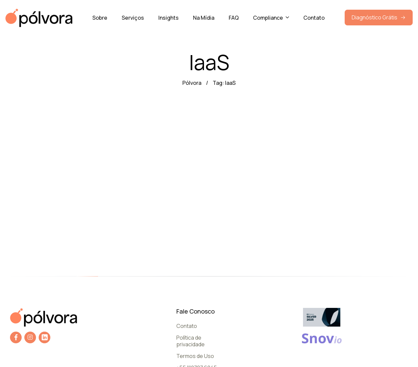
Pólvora (191, 82)
